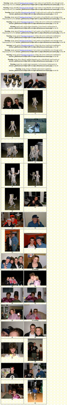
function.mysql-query (26, 17)
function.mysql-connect (26, 3)
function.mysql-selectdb (26, 7)
